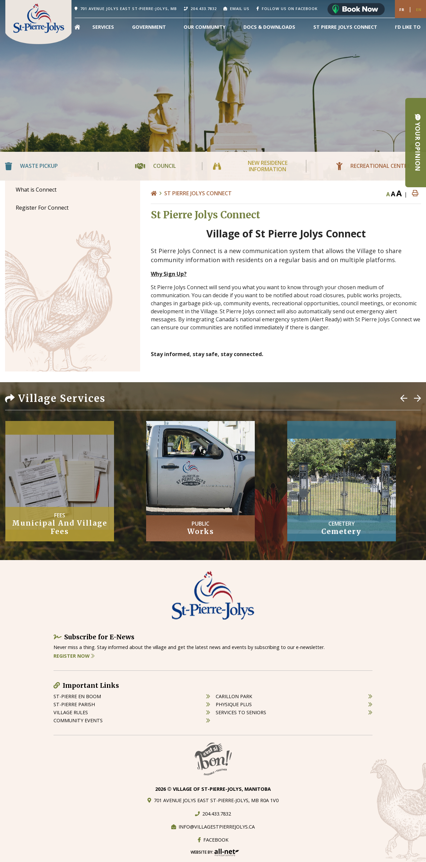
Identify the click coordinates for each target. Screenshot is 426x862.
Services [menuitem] (103, 27)
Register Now (74, 656)
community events (78, 720)
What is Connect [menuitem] (36, 189)
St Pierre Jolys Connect (198, 193)
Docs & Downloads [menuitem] (269, 27)
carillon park (234, 696)
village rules (71, 712)
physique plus (234, 704)
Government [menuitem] (149, 27)
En (419, 9)
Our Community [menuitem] (205, 27)
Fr (402, 9)
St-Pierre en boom (77, 696)
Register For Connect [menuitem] (42, 207)
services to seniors (241, 712)
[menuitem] (77, 27)
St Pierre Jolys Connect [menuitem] (345, 27)
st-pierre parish (74, 704)
